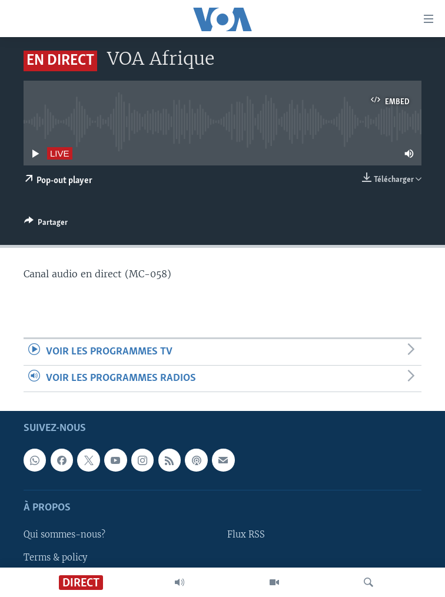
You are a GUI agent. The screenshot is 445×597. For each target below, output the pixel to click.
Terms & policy (55, 557)
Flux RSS (246, 535)
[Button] (46, 224)
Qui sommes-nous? (64, 535)
